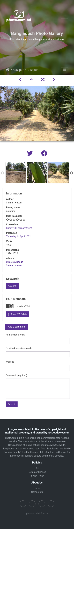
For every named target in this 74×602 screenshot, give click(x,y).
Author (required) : (15, 334)
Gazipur (18, 70)
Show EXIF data (17, 314)
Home (7, 70)
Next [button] (71, 173)
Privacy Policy (37, 475)
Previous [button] (2, 173)
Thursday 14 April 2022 (18, 236)
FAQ (37, 468)
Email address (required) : (19, 348)
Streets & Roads (14, 262)
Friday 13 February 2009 (19, 228)
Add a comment (16, 326)
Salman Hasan (14, 265)
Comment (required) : (17, 375)
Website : (10, 361)
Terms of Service (37, 472)
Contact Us (37, 492)
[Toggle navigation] (64, 16)
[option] (15, 172)
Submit (11, 404)
